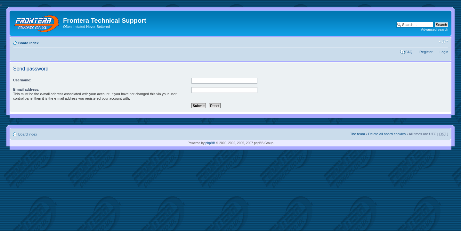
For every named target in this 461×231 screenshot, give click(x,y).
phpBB (210, 143)
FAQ (408, 52)
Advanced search (434, 29)
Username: (22, 80)
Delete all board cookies (387, 134)
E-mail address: (26, 89)
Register (426, 52)
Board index (28, 43)
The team (357, 134)
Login (444, 52)
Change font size (443, 42)
